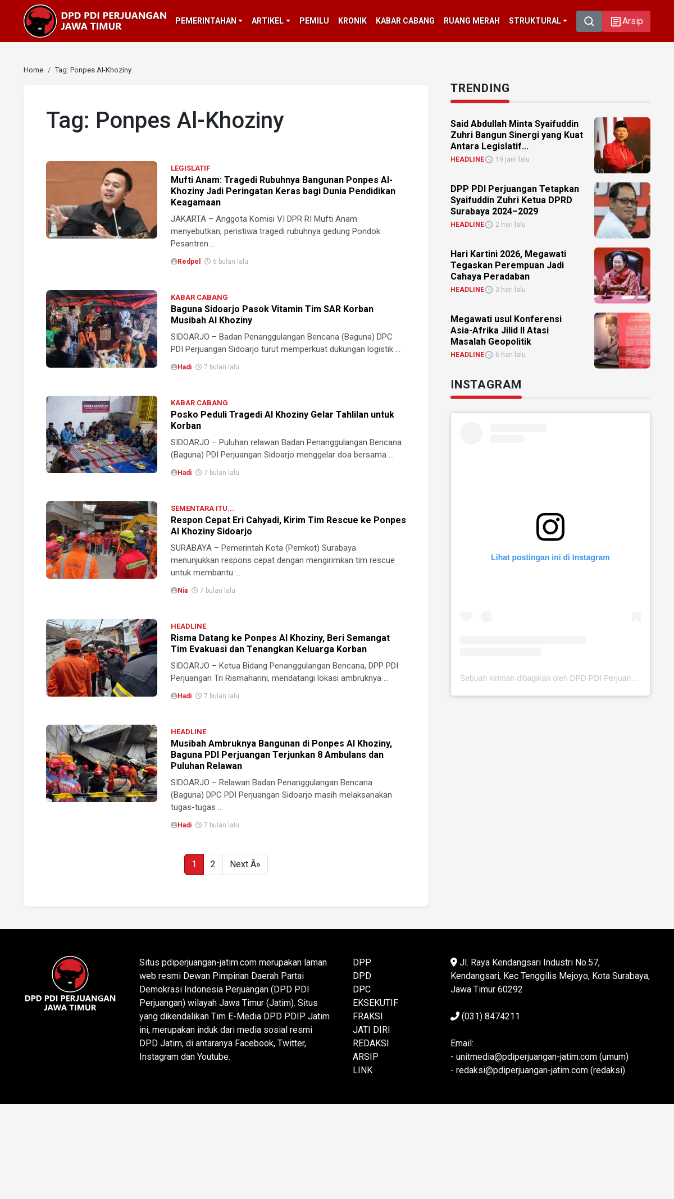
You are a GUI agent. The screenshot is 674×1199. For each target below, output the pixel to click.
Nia (182, 590)
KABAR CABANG (199, 297)
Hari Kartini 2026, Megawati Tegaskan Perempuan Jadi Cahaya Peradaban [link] (508, 264)
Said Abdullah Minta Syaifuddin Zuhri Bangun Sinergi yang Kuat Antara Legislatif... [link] (516, 134)
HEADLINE (188, 626)
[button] (626, 21)
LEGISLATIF (190, 168)
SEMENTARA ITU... (202, 508)
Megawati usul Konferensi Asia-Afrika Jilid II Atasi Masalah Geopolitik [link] (506, 329)
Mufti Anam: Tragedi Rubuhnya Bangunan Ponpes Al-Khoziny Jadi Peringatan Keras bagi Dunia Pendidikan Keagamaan (283, 191)
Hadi (184, 367)
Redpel (189, 262)
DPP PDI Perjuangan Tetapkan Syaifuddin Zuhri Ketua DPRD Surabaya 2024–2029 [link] (514, 199)
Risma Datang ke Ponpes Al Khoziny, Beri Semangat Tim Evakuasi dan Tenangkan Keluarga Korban (280, 644)
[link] (33, 70)
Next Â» (245, 864)
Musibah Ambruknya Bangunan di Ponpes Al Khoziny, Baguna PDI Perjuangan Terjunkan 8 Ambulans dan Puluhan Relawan (281, 754)
